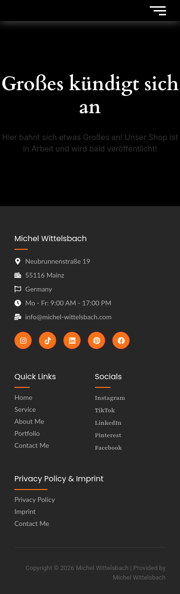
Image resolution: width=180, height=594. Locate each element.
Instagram (110, 398)
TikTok (105, 410)
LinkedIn (108, 423)
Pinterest (108, 435)
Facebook (108, 448)
